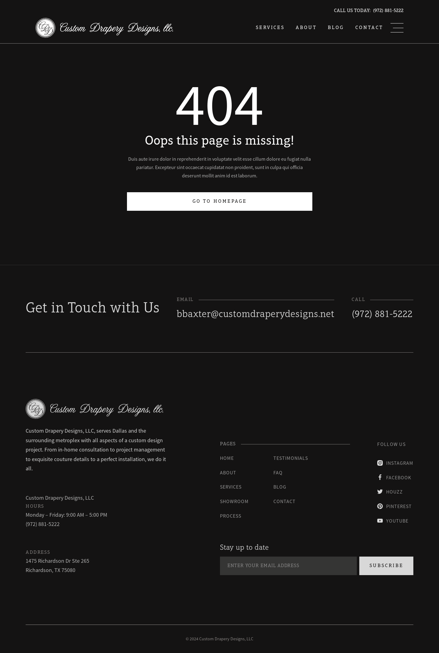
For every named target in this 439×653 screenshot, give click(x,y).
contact (284, 501)
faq (278, 472)
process (230, 516)
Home (227, 458)
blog (336, 27)
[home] (104, 28)
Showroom (234, 501)
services (270, 27)
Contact (369, 27)
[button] (396, 27)
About (306, 27)
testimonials (290, 458)
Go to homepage (219, 201)
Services (231, 487)
